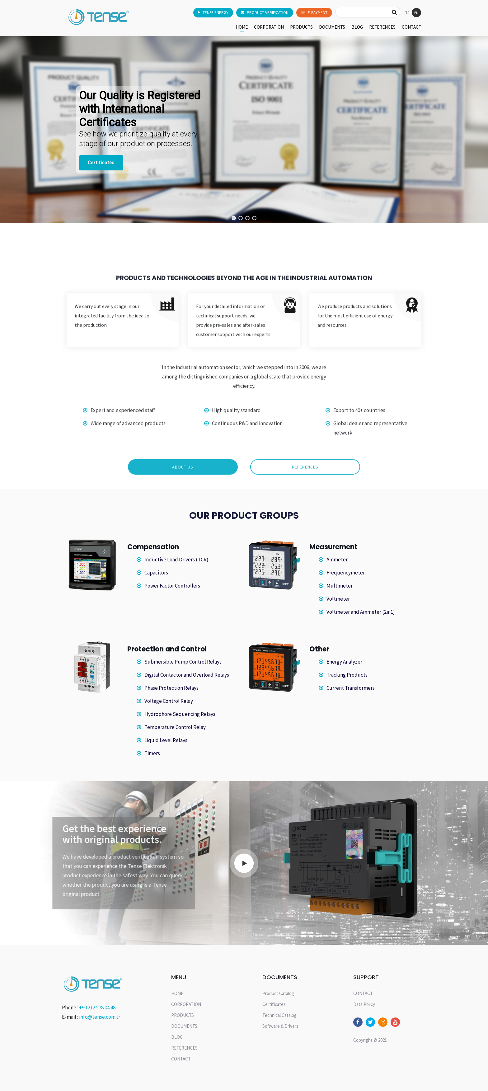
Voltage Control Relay (168, 701)
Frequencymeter (345, 572)
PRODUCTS (301, 27)
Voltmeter (338, 598)
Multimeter (339, 585)
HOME (242, 27)
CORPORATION (269, 27)
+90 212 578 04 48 (97, 1007)
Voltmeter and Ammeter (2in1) (360, 611)
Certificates (274, 1004)
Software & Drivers (280, 1026)
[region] (244, 129)
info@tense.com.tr (99, 1016)
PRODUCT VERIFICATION (265, 12)
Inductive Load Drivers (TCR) (176, 559)
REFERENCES (382, 27)
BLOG (357, 27)
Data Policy (364, 1004)
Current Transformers (350, 687)
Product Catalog (278, 993)
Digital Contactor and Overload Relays (186, 674)
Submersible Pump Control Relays (183, 661)
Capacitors (156, 572)
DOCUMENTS (332, 27)
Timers (152, 753)
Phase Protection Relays (171, 687)
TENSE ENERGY (213, 12)
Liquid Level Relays (165, 740)
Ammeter (337, 559)
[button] (234, 218)
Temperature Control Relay (175, 727)
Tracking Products (347, 674)
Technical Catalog (279, 1015)
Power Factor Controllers (172, 585)
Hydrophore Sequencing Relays (179, 714)
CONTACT (411, 27)
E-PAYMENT (314, 12)
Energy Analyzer (344, 661)
